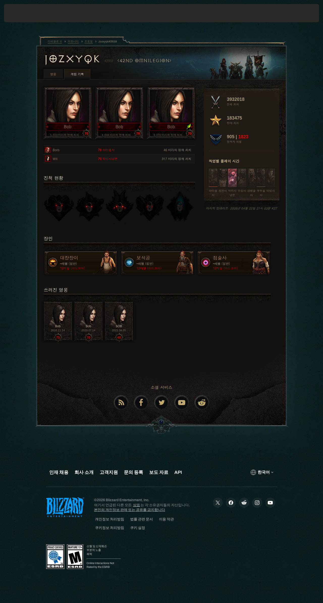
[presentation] (19, 13)
